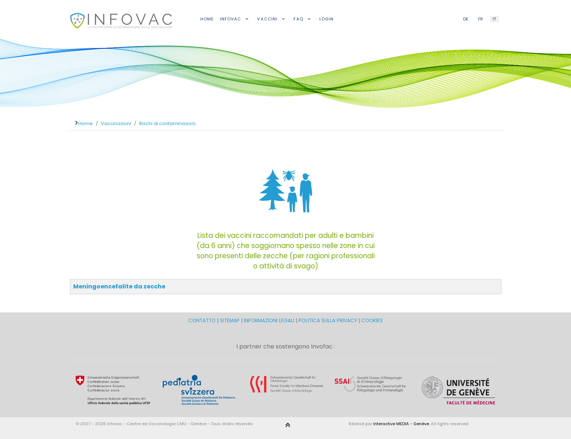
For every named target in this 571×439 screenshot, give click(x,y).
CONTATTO (202, 320)
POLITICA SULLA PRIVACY (328, 320)
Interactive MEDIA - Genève (401, 424)
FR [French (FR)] (480, 19)
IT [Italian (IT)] (494, 19)
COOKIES (372, 320)
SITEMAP (230, 320)
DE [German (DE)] (465, 19)
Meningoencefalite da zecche (119, 286)
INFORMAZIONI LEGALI (269, 320)
